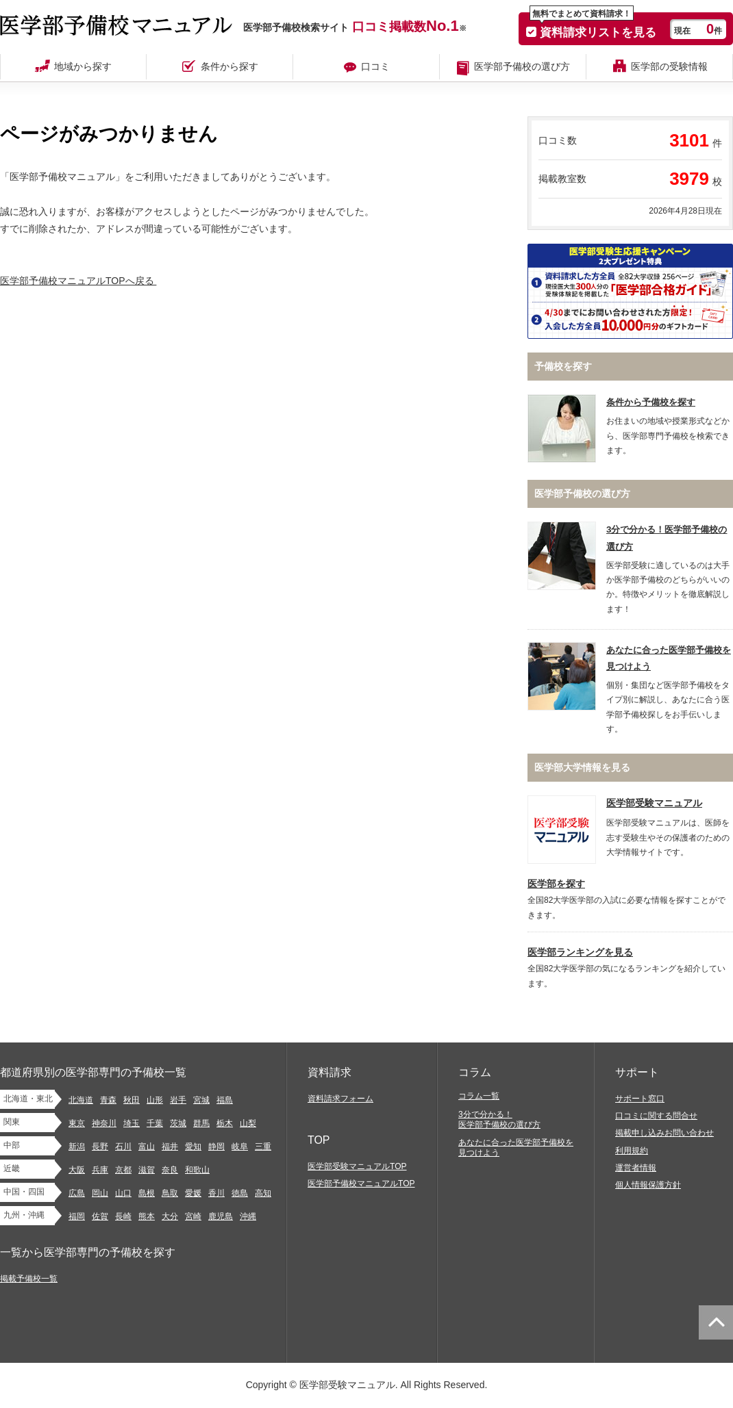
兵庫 (100, 1170)
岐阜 (240, 1146)
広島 (77, 1193)
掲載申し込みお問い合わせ (664, 1133)
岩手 (178, 1100)
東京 (77, 1123)
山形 (155, 1100)
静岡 (216, 1146)
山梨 (248, 1123)
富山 (146, 1146)
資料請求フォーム (340, 1098)
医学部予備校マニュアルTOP (361, 1183)
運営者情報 (635, 1168)
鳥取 (170, 1193)
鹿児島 (220, 1216)
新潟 (77, 1146)
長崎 (123, 1216)
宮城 (201, 1100)
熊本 (146, 1216)
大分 (170, 1216)
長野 (100, 1146)
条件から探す (229, 66)
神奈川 (104, 1123)
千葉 (155, 1123)
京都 (123, 1170)
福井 (170, 1146)
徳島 (240, 1193)
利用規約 (631, 1150)
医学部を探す (556, 884)
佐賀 (100, 1216)
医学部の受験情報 (669, 66)
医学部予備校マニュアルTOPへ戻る (80, 280)
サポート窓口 (639, 1098)
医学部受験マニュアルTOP (357, 1166)
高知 (263, 1193)
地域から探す (83, 66)
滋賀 (146, 1170)
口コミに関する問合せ (656, 1116)
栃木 (224, 1123)
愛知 (193, 1146)
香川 (216, 1193)
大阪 (77, 1170)
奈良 (170, 1170)
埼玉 (131, 1123)
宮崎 (193, 1216)
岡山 (100, 1193)
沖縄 (248, 1216)
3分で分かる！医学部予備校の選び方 (499, 1119)
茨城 (178, 1123)
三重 (263, 1146)
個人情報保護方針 (648, 1185)
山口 (123, 1193)
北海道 (81, 1100)
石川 (123, 1146)
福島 (224, 1100)
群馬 (201, 1123)
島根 (146, 1193)
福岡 (77, 1216)
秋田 (131, 1100)
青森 (108, 1100)
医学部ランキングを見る (580, 952)
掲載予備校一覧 (29, 1278)
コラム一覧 (478, 1096)
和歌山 (197, 1170)
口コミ (375, 66)
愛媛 (193, 1193)
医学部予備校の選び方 (522, 66)
